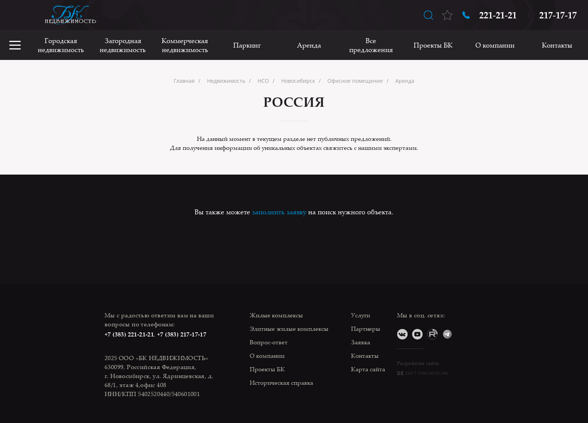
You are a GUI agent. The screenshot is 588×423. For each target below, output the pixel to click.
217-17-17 (558, 15)
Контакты (557, 44)
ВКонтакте (402, 334)
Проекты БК (433, 44)
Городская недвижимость (61, 45)
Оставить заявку (15, 15)
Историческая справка (281, 382)
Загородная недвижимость (123, 45)
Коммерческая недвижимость (185, 45)
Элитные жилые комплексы (289, 328)
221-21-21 (498, 15)
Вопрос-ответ (269, 342)
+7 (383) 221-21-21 (129, 334)
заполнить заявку (279, 211)
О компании (495, 44)
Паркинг (247, 44)
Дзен (462, 334)
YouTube (417, 334)
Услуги (360, 315)
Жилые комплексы (276, 315)
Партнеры (365, 328)
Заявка (360, 342)
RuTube (432, 334)
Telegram (447, 334)
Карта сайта (368, 369)
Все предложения (371, 45)
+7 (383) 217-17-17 (181, 334)
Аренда (309, 44)
